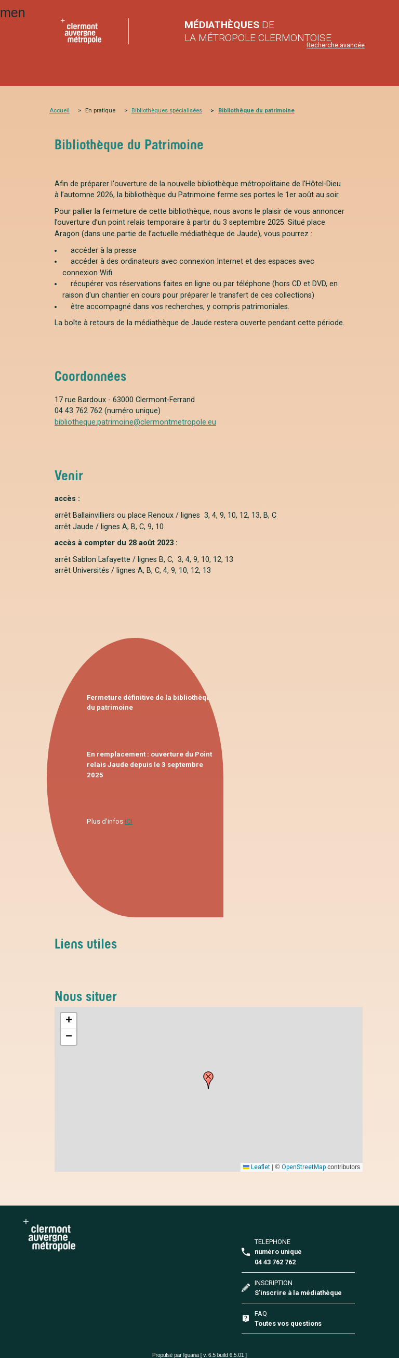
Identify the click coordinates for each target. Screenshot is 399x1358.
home (81, 31)
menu (12, 12)
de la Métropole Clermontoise (257, 31)
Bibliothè (142, 110)
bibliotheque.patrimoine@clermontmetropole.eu (135, 422)
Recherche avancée (336, 45)
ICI (128, 821)
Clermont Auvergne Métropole (106, 1235)
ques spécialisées (178, 110)
